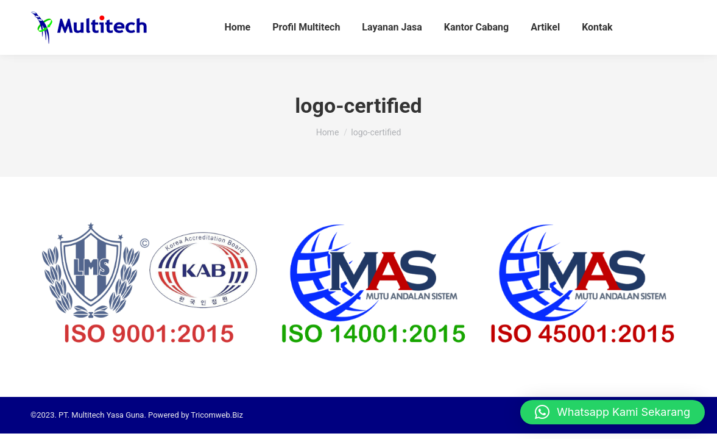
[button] (612, 412)
